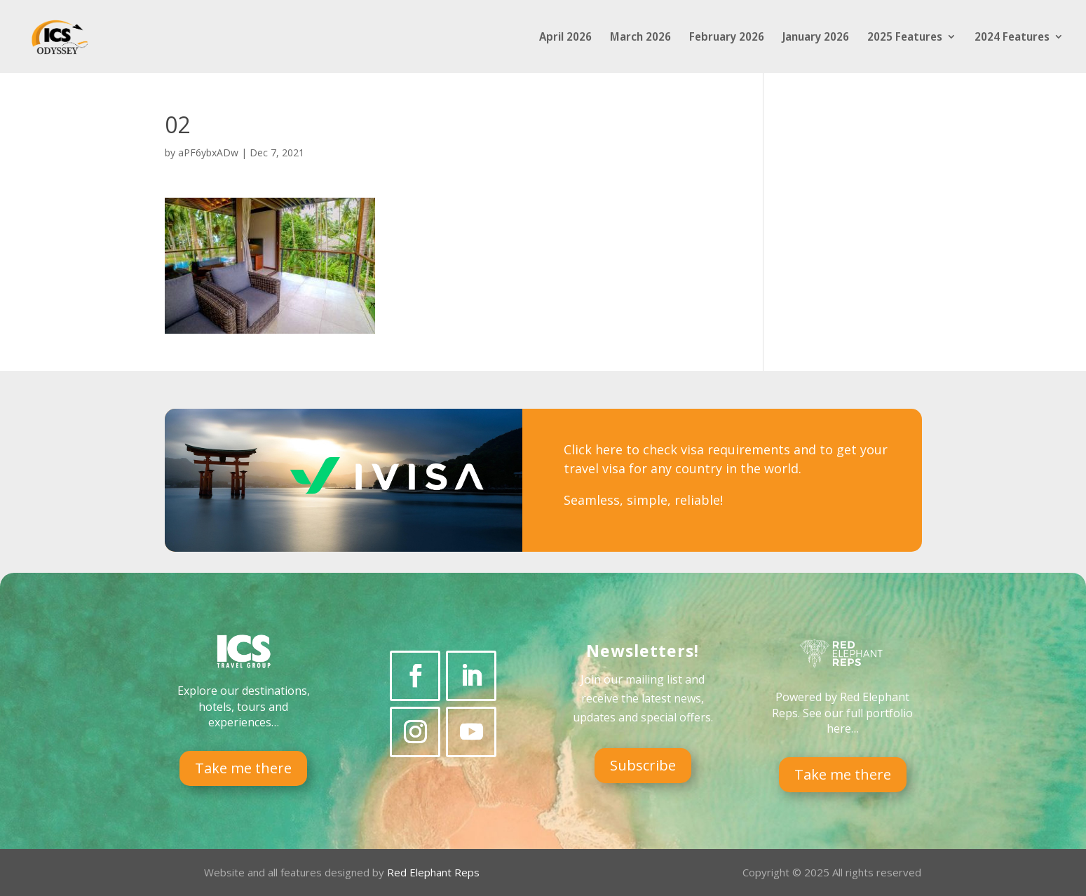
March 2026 (640, 38)
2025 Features (904, 38)
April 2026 (565, 38)
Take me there (243, 768)
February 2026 (726, 38)
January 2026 (815, 38)
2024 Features (1012, 38)
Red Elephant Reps (434, 872)
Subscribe (643, 765)
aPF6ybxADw (208, 152)
